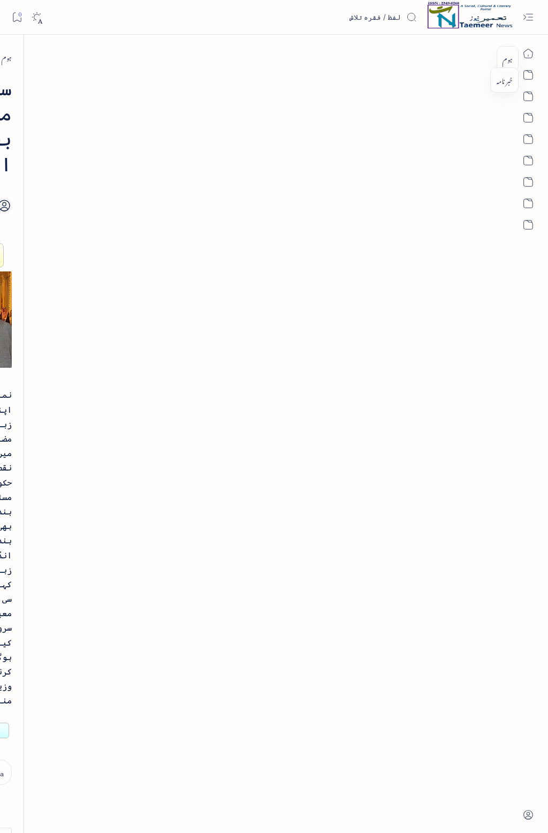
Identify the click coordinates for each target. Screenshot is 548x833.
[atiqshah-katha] (45, 650)
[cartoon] (117, 719)
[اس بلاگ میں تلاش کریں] (336, 17)
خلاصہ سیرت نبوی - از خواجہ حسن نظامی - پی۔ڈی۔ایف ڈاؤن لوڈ (74, 284)
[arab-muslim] (117, 616)
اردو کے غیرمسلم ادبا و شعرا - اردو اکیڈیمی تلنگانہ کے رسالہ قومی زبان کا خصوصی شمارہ (80, 371)
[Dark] (36, 17)
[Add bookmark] (220, 168)
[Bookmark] (16, 16)
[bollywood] (117, 685)
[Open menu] (528, 17)
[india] (464, 57)
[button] (26, 82)
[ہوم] (491, 57)
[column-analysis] (45, 719)
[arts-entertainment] (117, 650)
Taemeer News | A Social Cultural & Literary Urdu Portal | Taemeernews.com (347, 811)
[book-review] (85, 248)
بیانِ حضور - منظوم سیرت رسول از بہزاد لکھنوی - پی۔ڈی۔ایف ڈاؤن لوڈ (73, 459)
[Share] (191, 180)
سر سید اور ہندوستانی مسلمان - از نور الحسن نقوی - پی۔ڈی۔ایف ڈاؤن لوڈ (77, 535)
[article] (45, 616)
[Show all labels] (126, 752)
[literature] (91, 165)
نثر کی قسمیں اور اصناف (100, 189)
